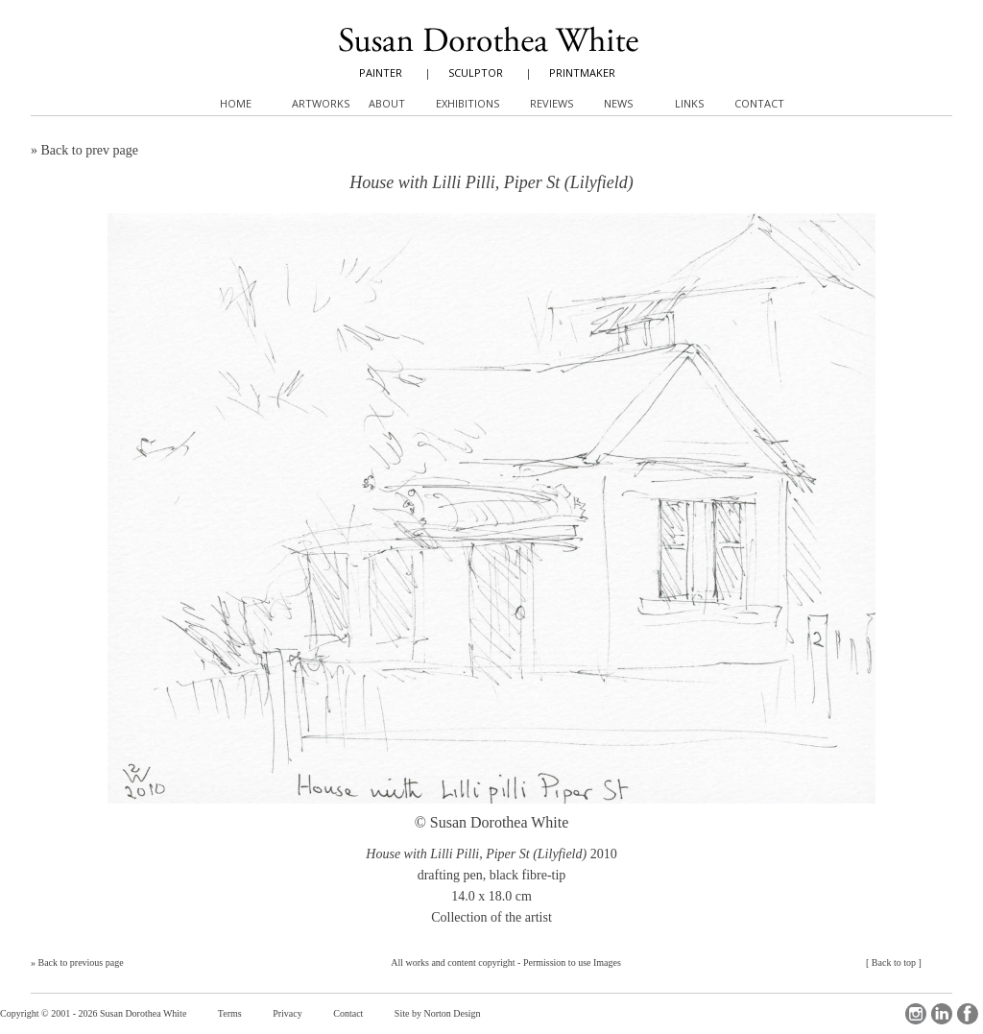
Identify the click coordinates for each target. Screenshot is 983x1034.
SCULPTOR (475, 72)
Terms (230, 1013)
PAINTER (380, 72)
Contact (348, 1013)
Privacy (287, 1013)
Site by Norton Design (438, 1013)
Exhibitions (467, 103)
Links (689, 103)
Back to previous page (81, 962)
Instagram (915, 1013)
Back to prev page (89, 150)
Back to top (894, 962)
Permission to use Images (572, 962)
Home (236, 103)
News (618, 103)
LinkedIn (941, 1013)
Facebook (967, 1013)
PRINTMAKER (582, 72)
